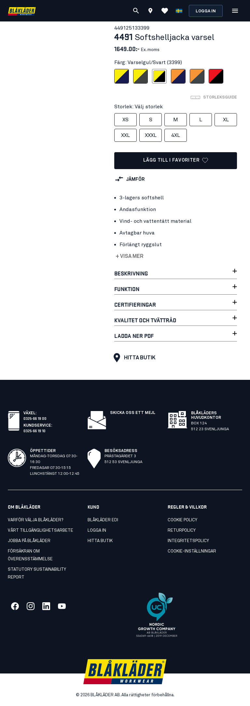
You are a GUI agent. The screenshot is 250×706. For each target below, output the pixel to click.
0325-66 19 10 (34, 430)
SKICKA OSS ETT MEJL (132, 413)
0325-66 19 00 (35, 418)
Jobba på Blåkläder (29, 541)
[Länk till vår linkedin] (46, 606)
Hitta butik (132, 357)
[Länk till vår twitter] (30, 606)
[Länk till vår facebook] (15, 606)
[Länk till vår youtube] (62, 606)
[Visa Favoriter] (165, 11)
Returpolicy (182, 530)
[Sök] (136, 11)
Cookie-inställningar (192, 551)
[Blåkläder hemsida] (22, 11)
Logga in (206, 11)
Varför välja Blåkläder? (35, 520)
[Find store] (150, 12)
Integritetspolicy (188, 541)
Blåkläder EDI (103, 520)
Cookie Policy (182, 520)
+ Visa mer (130, 256)
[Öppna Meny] (235, 11)
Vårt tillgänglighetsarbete (40, 530)
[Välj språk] (179, 11)
